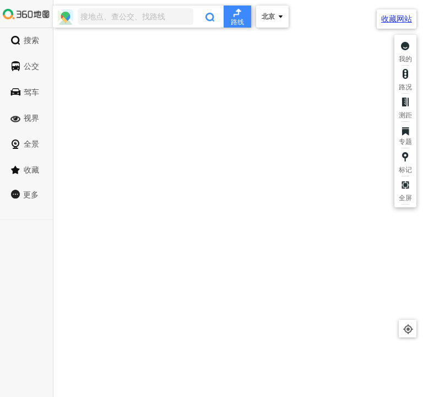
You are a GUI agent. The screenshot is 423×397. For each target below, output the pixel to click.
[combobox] (152, 17)
